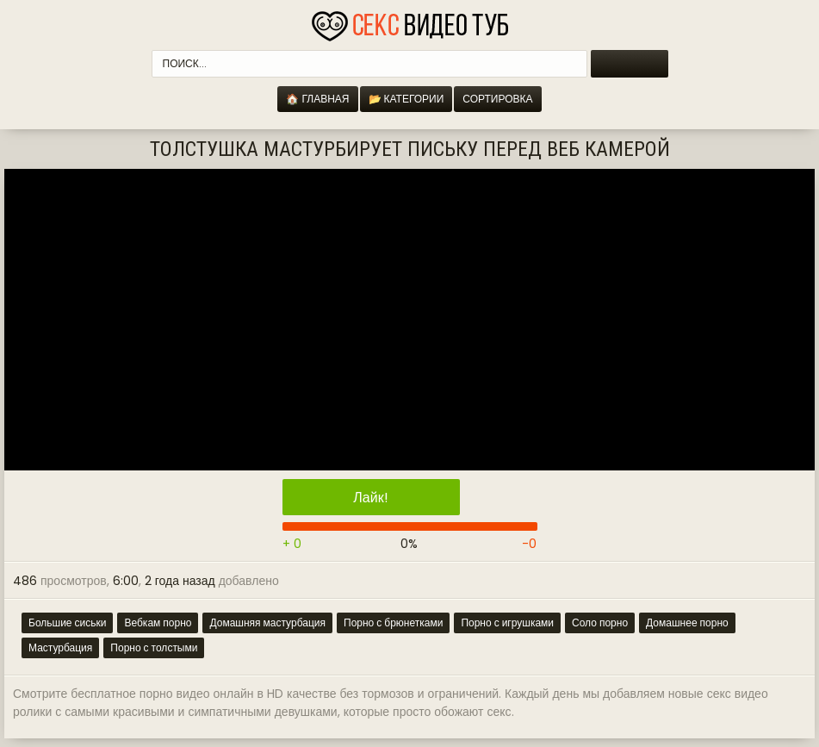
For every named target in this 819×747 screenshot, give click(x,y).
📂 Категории (406, 98)
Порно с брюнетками (393, 622)
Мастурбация (60, 647)
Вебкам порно (157, 622)
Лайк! (370, 497)
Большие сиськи (67, 622)
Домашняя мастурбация (267, 622)
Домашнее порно (687, 622)
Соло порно (600, 622)
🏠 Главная (317, 98)
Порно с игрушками (507, 622)
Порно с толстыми (153, 647)
